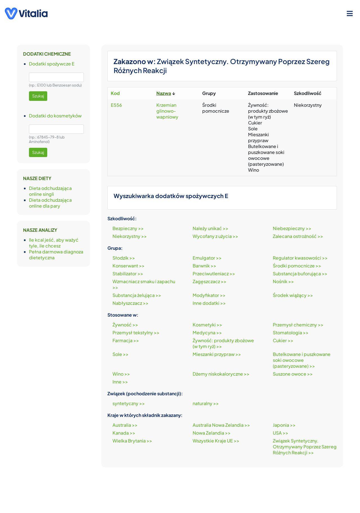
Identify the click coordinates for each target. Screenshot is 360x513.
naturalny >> (206, 403)
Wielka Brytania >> (132, 441)
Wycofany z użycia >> (215, 236)
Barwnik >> (204, 266)
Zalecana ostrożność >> (298, 236)
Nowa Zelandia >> (212, 433)
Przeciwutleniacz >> (214, 273)
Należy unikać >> (210, 228)
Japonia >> (284, 425)
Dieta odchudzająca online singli (50, 191)
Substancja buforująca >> (300, 273)
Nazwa (163, 93)
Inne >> (120, 382)
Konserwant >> (128, 266)
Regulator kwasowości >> (300, 258)
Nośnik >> (283, 281)
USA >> (280, 433)
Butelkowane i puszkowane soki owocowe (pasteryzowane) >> (301, 360)
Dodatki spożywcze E (52, 64)
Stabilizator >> (127, 273)
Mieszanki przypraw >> (217, 354)
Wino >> (121, 374)
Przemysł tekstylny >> (135, 332)
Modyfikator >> (209, 295)
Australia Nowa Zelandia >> (221, 425)
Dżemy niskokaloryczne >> (221, 374)
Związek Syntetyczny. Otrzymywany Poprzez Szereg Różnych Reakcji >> (305, 446)
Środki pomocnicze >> (297, 266)
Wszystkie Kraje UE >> (216, 441)
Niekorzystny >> (129, 236)
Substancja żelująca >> (136, 295)
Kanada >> (123, 433)
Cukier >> (283, 340)
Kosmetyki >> (207, 325)
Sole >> (120, 354)
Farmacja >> (125, 340)
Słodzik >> (123, 258)
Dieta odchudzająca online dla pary (50, 203)
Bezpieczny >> (128, 228)
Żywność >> (125, 325)
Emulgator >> (207, 258)
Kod (115, 93)
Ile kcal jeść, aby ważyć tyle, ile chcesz (53, 243)
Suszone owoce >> (293, 374)
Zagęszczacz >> (209, 281)
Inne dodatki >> (209, 303)
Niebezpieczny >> (292, 228)
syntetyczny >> (128, 403)
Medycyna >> (207, 332)
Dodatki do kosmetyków (55, 116)
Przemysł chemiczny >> (298, 325)
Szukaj (38, 95)
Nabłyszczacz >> (130, 303)
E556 (116, 105)
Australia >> (125, 425)
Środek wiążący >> (293, 295)
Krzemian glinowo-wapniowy (167, 111)
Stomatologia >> (291, 332)
